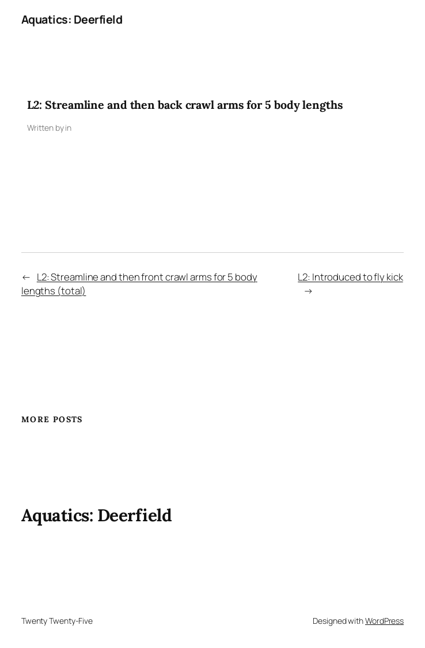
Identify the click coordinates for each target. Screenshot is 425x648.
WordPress (384, 620)
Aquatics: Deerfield (72, 19)
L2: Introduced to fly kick (350, 276)
